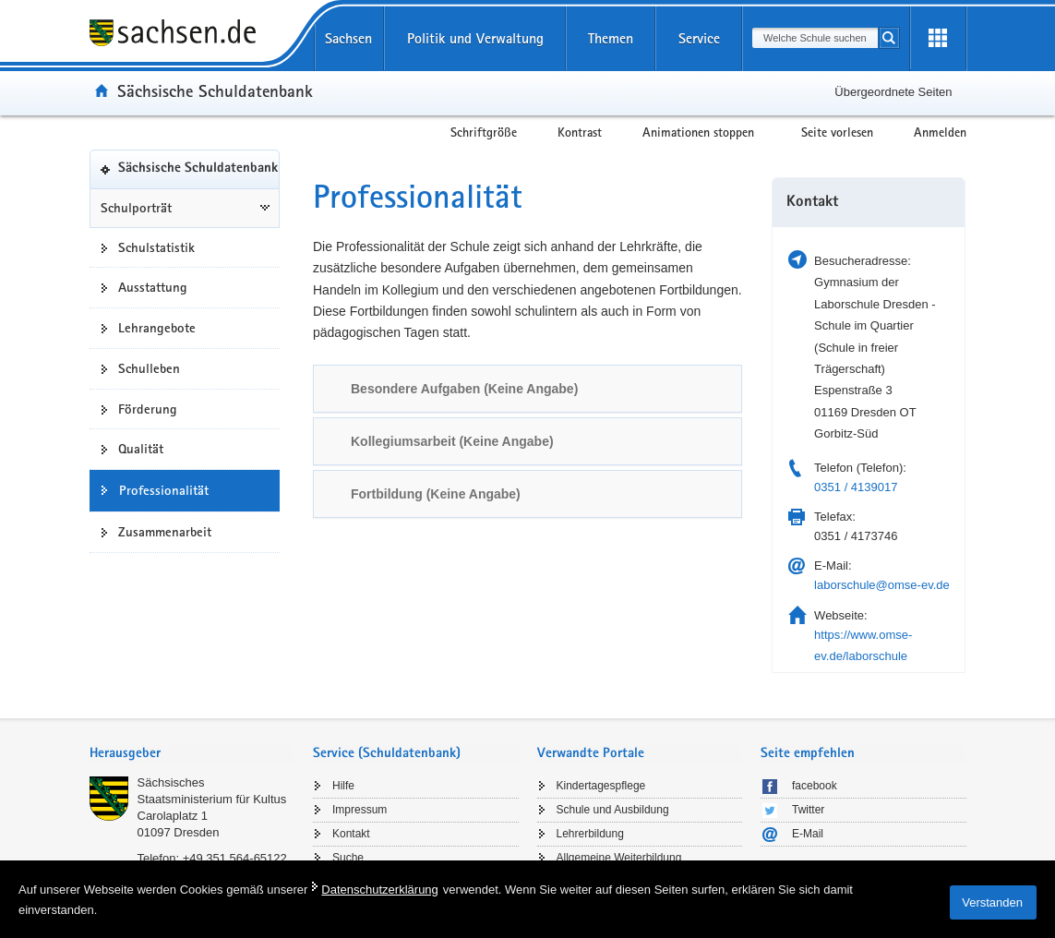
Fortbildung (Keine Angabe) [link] (436, 494)
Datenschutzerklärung (379, 889)
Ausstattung (152, 287)
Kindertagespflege (601, 785)
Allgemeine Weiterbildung (619, 857)
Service (699, 38)
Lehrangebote (157, 327)
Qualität (140, 448)
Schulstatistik (156, 247)
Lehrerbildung (590, 833)
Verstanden (992, 902)
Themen (610, 38)
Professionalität (164, 490)
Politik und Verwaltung (475, 38)
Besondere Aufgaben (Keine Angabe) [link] (464, 388)
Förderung (147, 409)
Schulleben (149, 368)
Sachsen (348, 38)
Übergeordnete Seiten (893, 92)
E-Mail (807, 833)
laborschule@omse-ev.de (882, 585)
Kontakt (351, 833)
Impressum (359, 809)
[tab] (527, 389)
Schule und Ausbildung (613, 809)
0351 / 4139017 (855, 487)
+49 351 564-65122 (235, 858)
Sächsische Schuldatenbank (215, 90)
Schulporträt (136, 207)
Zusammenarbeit (164, 531)
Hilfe (343, 785)
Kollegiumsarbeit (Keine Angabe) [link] (452, 441)
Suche (348, 857)
